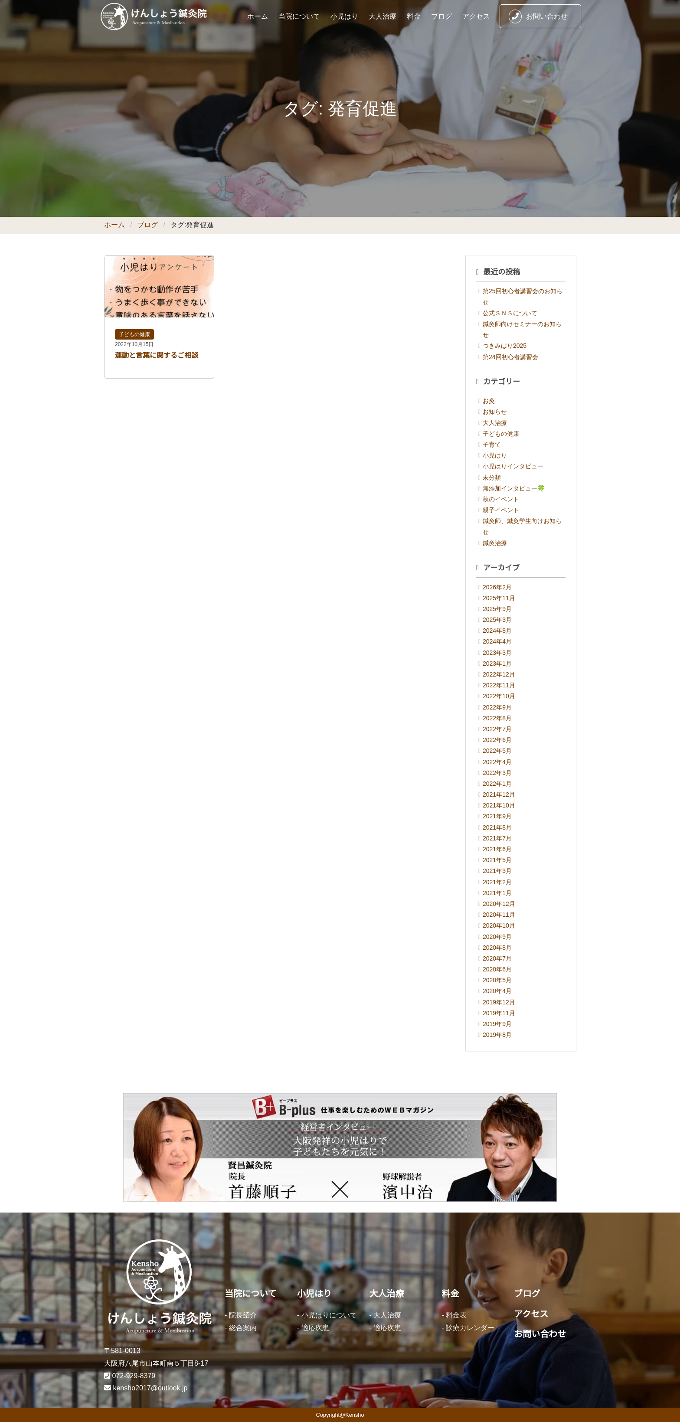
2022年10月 (499, 696)
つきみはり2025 (504, 345)
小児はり (344, 16)
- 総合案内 (241, 1327)
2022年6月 (497, 739)
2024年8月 (497, 630)
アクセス (476, 16)
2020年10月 (499, 925)
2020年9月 (497, 936)
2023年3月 (497, 652)
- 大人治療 (385, 1315)
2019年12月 (499, 1002)
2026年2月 (497, 587)
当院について (299, 16)
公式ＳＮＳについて (510, 313)
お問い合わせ (538, 16)
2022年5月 (497, 750)
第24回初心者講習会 (510, 356)
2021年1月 (497, 892)
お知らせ (495, 411)
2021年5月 (497, 859)
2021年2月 (497, 882)
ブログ (441, 16)
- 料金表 (454, 1315)
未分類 (492, 477)
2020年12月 (499, 903)
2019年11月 (499, 1013)
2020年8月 (497, 947)
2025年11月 (499, 598)
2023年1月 (497, 663)
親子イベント (501, 510)
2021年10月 (499, 805)
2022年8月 (497, 718)
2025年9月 (497, 608)
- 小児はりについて (327, 1315)
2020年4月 (497, 990)
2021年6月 (497, 849)
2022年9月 (497, 707)
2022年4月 (497, 761)
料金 (414, 16)
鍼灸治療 (495, 542)
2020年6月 (497, 969)
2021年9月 (497, 816)
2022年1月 (497, 783)
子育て (492, 444)
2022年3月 (497, 772)
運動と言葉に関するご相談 (156, 355)
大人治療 (382, 16)
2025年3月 (497, 619)
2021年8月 (497, 827)
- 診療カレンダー (467, 1327)
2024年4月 (497, 641)
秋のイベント (501, 499)
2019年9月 (497, 1023)
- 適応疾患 (313, 1327)
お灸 (489, 400)
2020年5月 (497, 980)
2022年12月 (499, 674)
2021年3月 (497, 870)
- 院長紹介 (241, 1315)
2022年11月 (499, 685)
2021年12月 (499, 794)
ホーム (257, 16)
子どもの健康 (134, 334)
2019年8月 (497, 1034)
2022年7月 (497, 729)
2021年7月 (497, 838)
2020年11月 (499, 914)
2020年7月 (497, 958)
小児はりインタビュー (513, 466)
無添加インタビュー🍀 (514, 488)
